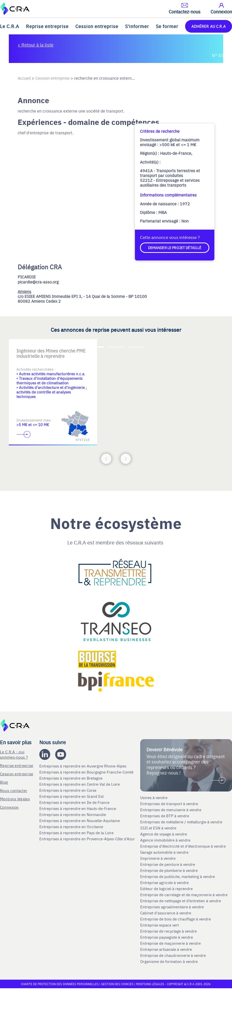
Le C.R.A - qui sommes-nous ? (14, 754)
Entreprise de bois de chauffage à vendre (175, 919)
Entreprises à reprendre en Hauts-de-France (78, 808)
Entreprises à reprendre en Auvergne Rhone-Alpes (83, 766)
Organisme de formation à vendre (169, 961)
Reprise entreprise (47, 26)
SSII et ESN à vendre (158, 828)
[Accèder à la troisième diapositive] (136, 346)
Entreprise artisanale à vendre (166, 949)
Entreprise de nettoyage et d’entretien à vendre (180, 900)
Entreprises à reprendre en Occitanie (71, 826)
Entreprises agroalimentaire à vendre (172, 907)
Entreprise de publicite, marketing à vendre (177, 876)
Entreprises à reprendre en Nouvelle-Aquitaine (80, 820)
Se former (167, 26)
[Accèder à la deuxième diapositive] (116, 346)
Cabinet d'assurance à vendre (165, 913)
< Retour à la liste (35, 44)
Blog (4, 782)
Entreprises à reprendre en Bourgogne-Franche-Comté (86, 772)
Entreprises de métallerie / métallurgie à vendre (181, 822)
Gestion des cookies (117, 984)
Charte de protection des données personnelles (60, 984)
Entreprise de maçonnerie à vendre (170, 943)
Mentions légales (15, 798)
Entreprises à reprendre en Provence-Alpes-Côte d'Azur (87, 839)
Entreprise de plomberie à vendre (169, 870)
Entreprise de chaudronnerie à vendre (173, 955)
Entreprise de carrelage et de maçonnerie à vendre (183, 894)
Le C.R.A (9, 26)
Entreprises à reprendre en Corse (68, 790)
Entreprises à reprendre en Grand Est (72, 796)
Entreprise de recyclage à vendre (168, 931)
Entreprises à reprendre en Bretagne (71, 778)
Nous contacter (13, 790)
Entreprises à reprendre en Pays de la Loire (76, 832)
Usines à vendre (153, 797)
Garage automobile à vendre (164, 852)
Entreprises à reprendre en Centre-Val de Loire (80, 784)
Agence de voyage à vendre (164, 834)
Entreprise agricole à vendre (164, 882)
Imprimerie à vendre (158, 858)
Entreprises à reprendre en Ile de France (74, 802)
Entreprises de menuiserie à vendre (171, 809)
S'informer (137, 26)
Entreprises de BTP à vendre (165, 815)
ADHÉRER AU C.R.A (208, 26)
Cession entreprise (96, 26)
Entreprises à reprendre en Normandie (73, 814)
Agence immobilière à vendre (165, 840)
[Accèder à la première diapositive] (96, 346)
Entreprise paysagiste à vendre (166, 937)
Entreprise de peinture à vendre (167, 864)
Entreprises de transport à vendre (169, 803)
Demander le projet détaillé (174, 247)
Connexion (9, 807)
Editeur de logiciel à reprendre (166, 888)
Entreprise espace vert (159, 925)
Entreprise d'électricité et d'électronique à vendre (183, 846)
